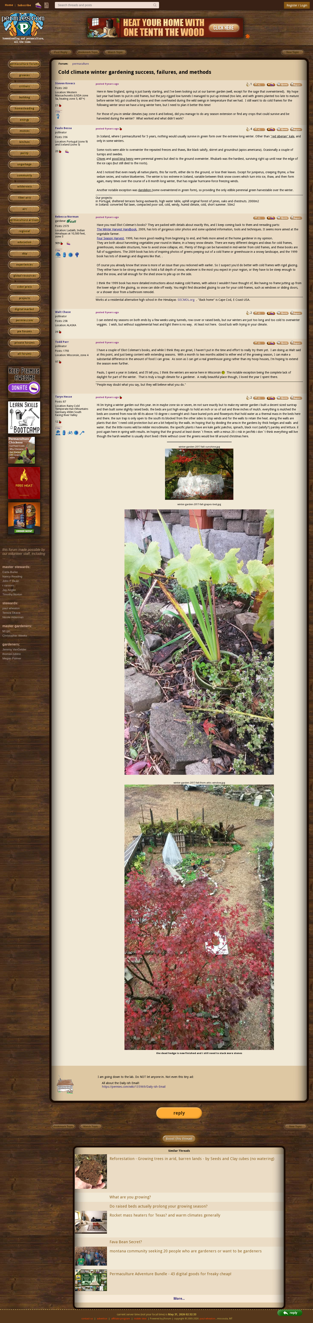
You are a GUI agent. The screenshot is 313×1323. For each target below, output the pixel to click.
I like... (59, 111)
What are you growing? (130, 1197)
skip (24, 253)
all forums (24, 353)
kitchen (24, 142)
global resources (24, 275)
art (24, 209)
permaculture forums (24, 64)
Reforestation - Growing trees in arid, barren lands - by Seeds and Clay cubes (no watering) (192, 1158)
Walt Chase (63, 312)
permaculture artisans (24, 220)
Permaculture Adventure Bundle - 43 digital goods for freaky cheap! (170, 1274)
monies (24, 130)
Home (9, 5)
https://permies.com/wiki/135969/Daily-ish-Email (133, 1086)
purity (24, 153)
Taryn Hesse (63, 396)
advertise (102, 1318)
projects (24, 298)
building (24, 97)
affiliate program (120, 1318)
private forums (25, 342)
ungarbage (24, 164)
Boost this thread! (179, 1139)
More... (179, 1299)
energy (24, 119)
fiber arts (24, 197)
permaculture (80, 63)
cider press (24, 286)
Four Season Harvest (110, 238)
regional (24, 231)
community (24, 175)
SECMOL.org (186, 299)
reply (179, 1113)
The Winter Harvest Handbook (117, 229)
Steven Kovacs (65, 83)
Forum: (63, 63)
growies (24, 75)
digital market (24, 309)
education (24, 242)
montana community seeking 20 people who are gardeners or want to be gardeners (186, 1251)
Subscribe (24, 5)
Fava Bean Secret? (126, 1242)
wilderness (24, 186)
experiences (24, 264)
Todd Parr (62, 341)
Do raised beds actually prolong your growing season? (159, 1206)
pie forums (24, 331)
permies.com (24, 320)
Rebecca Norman (67, 216)
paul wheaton (207, 1318)
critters (24, 86)
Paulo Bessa (63, 128)
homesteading (24, 108)
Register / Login (297, 5)
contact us (87, 1318)
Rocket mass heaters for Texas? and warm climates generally (165, 1215)
